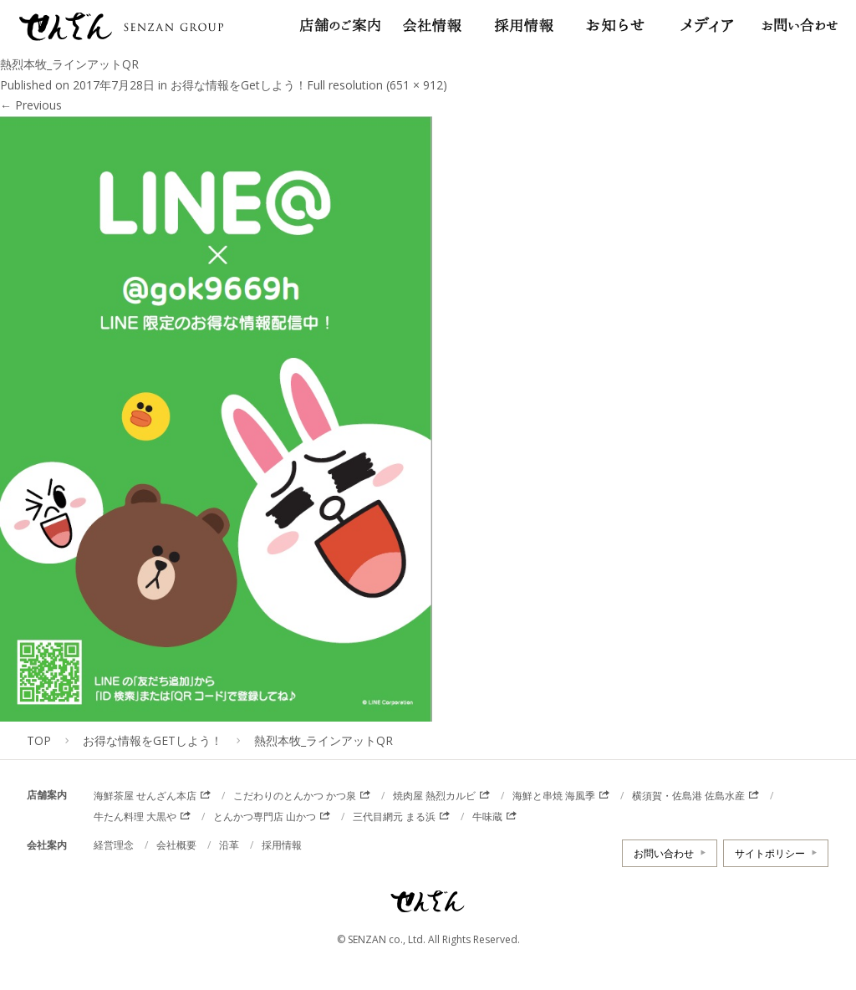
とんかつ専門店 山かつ (264, 816)
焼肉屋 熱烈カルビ (434, 795)
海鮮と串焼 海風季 (553, 795)
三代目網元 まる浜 (394, 816)
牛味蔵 (487, 816)
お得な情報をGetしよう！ (239, 85)
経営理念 (114, 845)
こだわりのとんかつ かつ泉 (294, 795)
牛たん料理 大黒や (135, 816)
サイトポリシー (770, 853)
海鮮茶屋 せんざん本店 (145, 795)
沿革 (229, 845)
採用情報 (282, 845)
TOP (39, 740)
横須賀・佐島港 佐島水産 (688, 795)
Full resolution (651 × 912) (377, 85)
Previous (31, 105)
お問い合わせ (664, 853)
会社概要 (176, 845)
